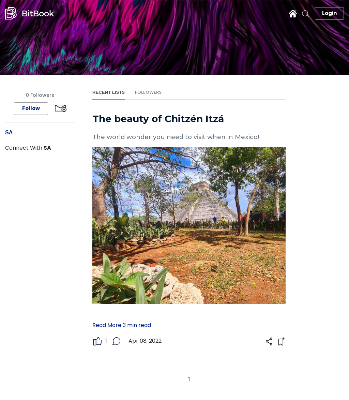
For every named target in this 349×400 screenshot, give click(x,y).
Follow (31, 108)
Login (329, 13)
